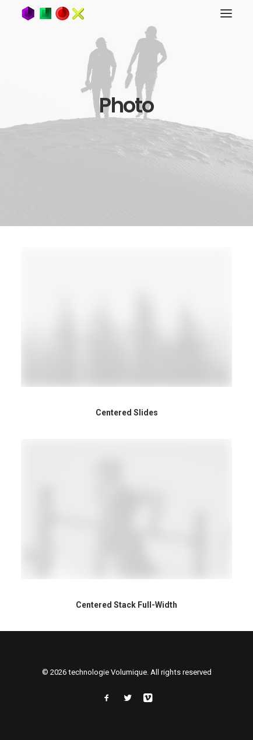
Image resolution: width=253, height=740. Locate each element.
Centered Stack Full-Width (126, 606)
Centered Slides (127, 412)
